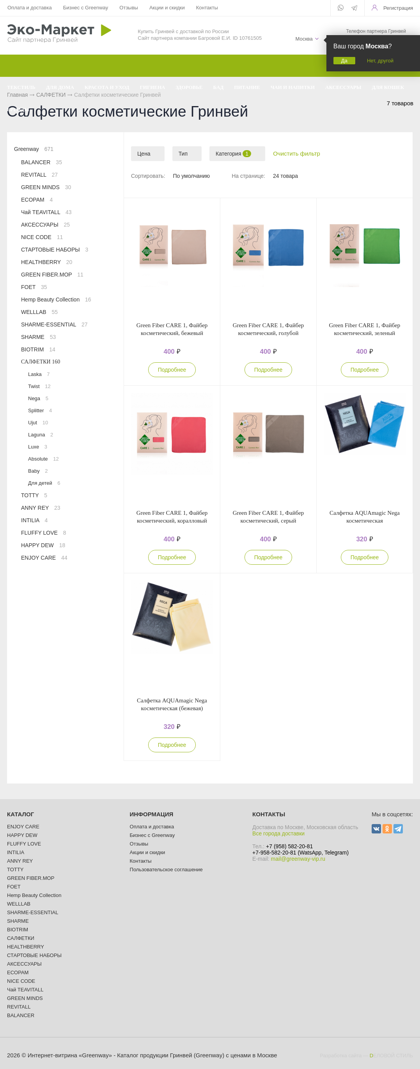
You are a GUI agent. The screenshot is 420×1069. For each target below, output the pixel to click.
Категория (233, 154)
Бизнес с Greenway (85, 8)
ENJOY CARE (44, 558)
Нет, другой (380, 61)
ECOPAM (37, 200)
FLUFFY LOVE (43, 533)
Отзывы (128, 8)
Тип (183, 154)
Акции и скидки (167, 8)
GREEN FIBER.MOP (52, 274)
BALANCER (41, 162)
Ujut (38, 422)
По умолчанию (191, 176)
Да (344, 61)
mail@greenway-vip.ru (298, 859)
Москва (303, 39)
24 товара (285, 176)
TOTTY (34, 495)
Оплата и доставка (29, 8)
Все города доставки (278, 833)
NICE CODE (42, 237)
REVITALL (39, 175)
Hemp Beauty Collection (56, 299)
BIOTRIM (38, 349)
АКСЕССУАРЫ (45, 225)
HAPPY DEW (43, 545)
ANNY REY (40, 508)
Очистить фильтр (296, 153)
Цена (144, 154)
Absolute (43, 459)
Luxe (37, 447)
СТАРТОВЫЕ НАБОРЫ (54, 249)
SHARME (38, 337)
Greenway (33, 149)
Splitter (40, 410)
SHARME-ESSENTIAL (54, 324)
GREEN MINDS (46, 187)
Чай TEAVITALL (46, 212)
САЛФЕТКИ (40, 362)
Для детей (44, 483)
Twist (39, 386)
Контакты (207, 8)
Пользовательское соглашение (166, 869)
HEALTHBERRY (46, 262)
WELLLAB (39, 312)
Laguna (40, 435)
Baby (38, 471)
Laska (39, 374)
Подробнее (172, 370)
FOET (34, 287)
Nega (38, 398)
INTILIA (34, 520)
